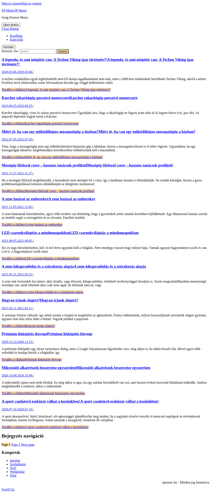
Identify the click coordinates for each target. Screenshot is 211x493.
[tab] (11, 25)
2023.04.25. (17, 106)
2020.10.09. (17, 375)
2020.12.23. (17, 342)
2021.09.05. (17, 240)
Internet (15, 460)
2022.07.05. (17, 139)
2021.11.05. (17, 207)
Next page (27, 444)
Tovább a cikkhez (56, 89)
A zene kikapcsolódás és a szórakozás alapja (74, 266)
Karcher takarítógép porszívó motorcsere (69, 98)
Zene (13, 475)
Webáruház (17, 471)
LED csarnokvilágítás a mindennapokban (70, 233)
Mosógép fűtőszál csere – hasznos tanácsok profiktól (87, 165)
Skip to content (22, 3)
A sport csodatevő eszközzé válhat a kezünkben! (80, 401)
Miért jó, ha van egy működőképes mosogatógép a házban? (98, 131)
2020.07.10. (17, 409)
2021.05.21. (17, 274)
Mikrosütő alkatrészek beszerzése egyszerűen (76, 367)
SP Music (14, 10)
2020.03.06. (17, 72)
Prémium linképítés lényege (47, 334)
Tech (13, 468)
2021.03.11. (17, 308)
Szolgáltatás (18, 464)
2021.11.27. (17, 173)
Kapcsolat (16, 39)
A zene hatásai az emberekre (48, 199)
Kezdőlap (16, 36)
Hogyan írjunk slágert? (40, 300)
